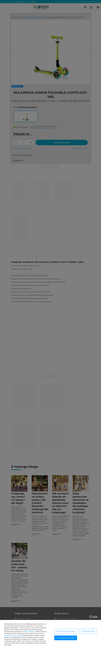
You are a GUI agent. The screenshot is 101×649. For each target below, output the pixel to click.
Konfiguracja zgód (88, 631)
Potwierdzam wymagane (65, 631)
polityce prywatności (29, 631)
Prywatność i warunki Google (13, 635)
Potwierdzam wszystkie (65, 638)
